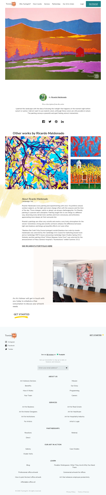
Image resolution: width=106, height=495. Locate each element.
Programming (74, 391)
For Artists (28, 421)
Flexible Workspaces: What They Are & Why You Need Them (74, 466)
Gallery (28, 449)
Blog (28, 465)
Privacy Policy (70, 492)
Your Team (28, 395)
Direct (28, 438)
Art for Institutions (28, 416)
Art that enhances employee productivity (74, 477)
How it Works (28, 391)
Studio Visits (28, 454)
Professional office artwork (28, 472)
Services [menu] (47, 4)
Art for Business (28, 407)
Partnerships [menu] (56, 4)
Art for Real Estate (74, 407)
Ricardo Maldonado (59, 97)
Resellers (28, 433)
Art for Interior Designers (28, 412)
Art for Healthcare (74, 412)
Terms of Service (83, 492)
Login (82, 4)
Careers (74, 395)
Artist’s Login (74, 421)
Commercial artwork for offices (74, 472)
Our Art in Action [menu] (68, 4)
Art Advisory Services (28, 381)
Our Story (74, 386)
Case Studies (74, 449)
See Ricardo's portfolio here (37, 246)
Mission (74, 381)
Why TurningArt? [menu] (25, 4)
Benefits (28, 386)
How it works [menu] (37, 4)
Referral (74, 433)
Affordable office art (28, 482)
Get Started (93, 4)
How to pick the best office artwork (28, 477)
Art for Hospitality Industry (74, 416)
